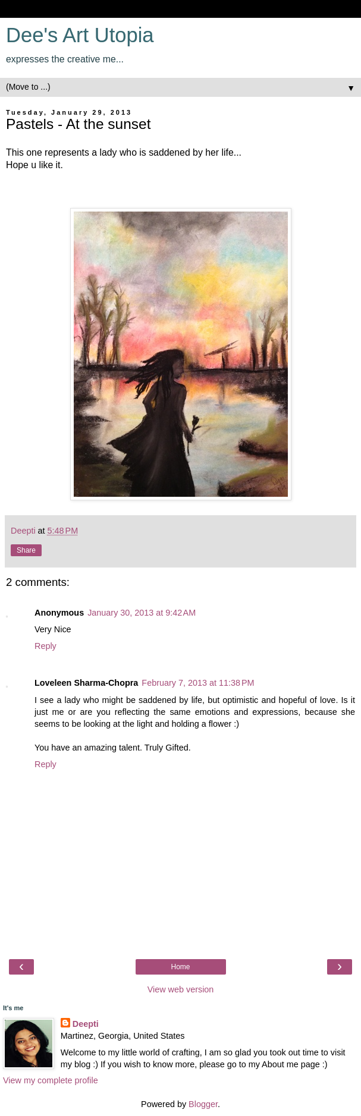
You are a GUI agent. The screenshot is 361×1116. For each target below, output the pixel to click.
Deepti (86, 1024)
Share (26, 550)
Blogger (203, 1104)
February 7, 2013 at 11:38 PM (198, 683)
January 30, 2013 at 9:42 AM (141, 612)
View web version (180, 989)
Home (180, 967)
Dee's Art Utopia (80, 35)
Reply (45, 646)
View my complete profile (50, 1080)
